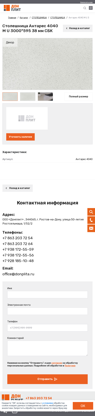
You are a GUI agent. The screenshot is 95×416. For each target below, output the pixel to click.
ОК (83, 406)
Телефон (12, 321)
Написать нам (86, 2)
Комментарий (15, 338)
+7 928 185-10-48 (18, 261)
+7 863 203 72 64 (17, 244)
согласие (56, 363)
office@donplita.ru (18, 274)
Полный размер (78, 96)
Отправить (47, 379)
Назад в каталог (77, 28)
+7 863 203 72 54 (17, 238)
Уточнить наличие (20, 136)
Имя (9, 288)
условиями (48, 403)
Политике (70, 365)
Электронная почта (18, 304)
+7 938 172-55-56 (18, 255)
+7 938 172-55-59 (18, 249)
